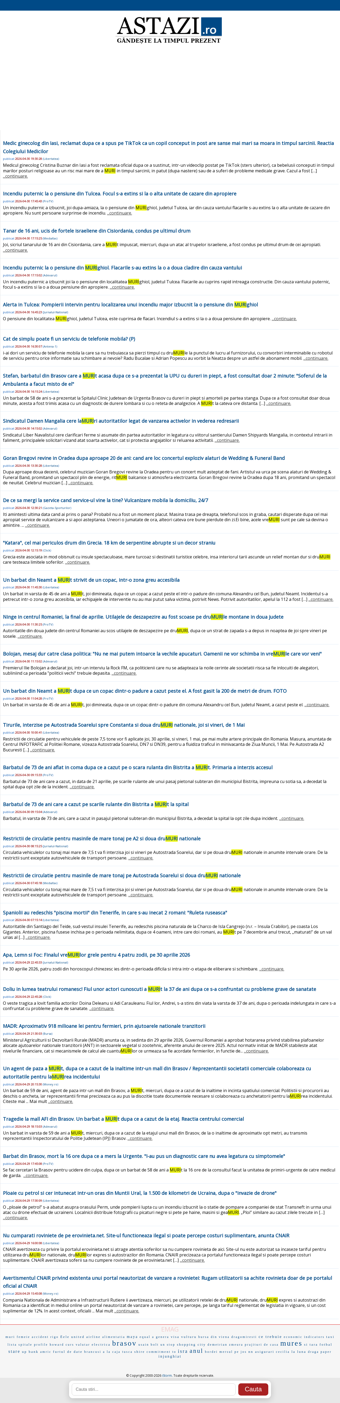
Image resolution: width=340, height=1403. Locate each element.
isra (183, 1351)
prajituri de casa (262, 1344)
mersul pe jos (233, 1352)
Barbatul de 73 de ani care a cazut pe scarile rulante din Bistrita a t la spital (96, 804)
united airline (86, 1337)
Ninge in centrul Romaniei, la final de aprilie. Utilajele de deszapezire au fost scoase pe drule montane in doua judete (143, 617)
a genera (160, 1337)
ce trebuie (270, 1336)
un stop (167, 1344)
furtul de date (68, 1352)
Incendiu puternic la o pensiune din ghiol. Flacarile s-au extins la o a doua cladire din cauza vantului (122, 267)
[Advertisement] (170, 87)
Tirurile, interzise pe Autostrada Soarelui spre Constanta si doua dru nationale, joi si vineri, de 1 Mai (124, 725)
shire (139, 1352)
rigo (54, 1337)
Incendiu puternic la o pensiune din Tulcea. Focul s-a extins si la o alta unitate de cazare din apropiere (119, 193)
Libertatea (51, 159)
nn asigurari (261, 1352)
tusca (127, 1352)
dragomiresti (244, 1337)
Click (47, 550)
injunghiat (170, 1356)
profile (41, 1344)
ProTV (48, 201)
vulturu (189, 1337)
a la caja (112, 1352)
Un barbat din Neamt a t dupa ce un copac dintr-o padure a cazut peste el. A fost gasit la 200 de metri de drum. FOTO (145, 691)
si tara (311, 1344)
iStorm (167, 1375)
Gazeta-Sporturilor (57, 508)
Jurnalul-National (55, 312)
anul (196, 1351)
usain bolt (148, 1344)
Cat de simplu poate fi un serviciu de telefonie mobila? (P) (69, 339)
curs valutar (78, 1344)
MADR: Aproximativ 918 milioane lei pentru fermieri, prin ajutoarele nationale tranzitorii (104, 1026)
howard (57, 1344)
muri (10, 1337)
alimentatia (113, 1337)
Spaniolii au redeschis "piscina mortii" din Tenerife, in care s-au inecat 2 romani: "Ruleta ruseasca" (115, 912)
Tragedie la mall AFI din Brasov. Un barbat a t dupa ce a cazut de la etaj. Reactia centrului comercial (123, 1119)
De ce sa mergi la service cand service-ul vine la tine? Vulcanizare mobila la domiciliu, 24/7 (105, 500)
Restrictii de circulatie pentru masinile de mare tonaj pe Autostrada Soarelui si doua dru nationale (122, 875)
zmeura (236, 1344)
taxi (330, 1337)
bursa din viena (214, 1337)
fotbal (326, 1344)
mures (291, 1343)
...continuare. (15, 176)
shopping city (191, 1344)
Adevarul (50, 275)
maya (132, 1337)
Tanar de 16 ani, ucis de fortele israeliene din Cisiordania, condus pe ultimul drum (96, 231)
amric (45, 1352)
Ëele (65, 1337)
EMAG (170, 1329)
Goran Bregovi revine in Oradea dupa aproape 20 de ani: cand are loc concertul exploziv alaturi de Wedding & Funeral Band (144, 458)
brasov (124, 1343)
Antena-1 (50, 346)
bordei (211, 1352)
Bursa (48, 1034)
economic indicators (304, 1337)
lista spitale (20, 1344)
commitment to (161, 1352)
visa (175, 1337)
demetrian (217, 1344)
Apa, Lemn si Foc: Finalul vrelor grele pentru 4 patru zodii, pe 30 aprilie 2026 (96, 955)
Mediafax (50, 238)
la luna (298, 1352)
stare (14, 1351)
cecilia (283, 1352)
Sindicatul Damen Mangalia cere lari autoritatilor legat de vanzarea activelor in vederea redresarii (121, 421)
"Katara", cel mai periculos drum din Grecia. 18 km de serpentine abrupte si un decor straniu (109, 543)
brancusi (92, 1352)
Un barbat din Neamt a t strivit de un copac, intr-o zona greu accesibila (91, 580)
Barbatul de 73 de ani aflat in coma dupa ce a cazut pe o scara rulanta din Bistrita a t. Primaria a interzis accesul (138, 767)
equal (145, 1337)
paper (326, 1352)
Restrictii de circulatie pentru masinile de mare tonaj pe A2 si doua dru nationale (102, 838)
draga (313, 1352)
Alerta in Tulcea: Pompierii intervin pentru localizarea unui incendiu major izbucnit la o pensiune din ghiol (130, 304)
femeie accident (33, 1337)
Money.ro (50, 1084)
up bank (30, 1352)
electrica (101, 1344)
